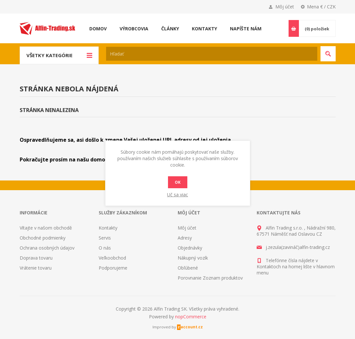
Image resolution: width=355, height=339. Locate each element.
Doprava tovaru (36, 258)
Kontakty (108, 228)
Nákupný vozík (193, 258)
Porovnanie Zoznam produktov (210, 278)
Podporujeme (113, 268)
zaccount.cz (190, 326)
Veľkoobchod (112, 258)
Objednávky (190, 248)
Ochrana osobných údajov (47, 248)
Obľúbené (188, 268)
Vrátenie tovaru (36, 268)
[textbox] (211, 54)
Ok (178, 182)
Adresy (185, 238)
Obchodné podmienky (42, 238)
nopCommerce (190, 316)
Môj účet (284, 7)
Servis (105, 238)
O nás (105, 248)
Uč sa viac (177, 194)
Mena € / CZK (321, 7)
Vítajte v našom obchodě (46, 228)
